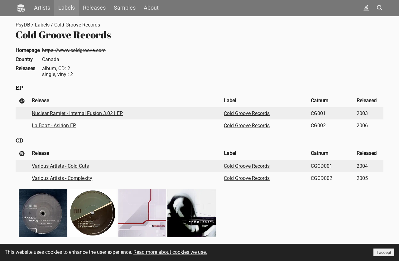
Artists (42, 8)
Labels (66, 8)
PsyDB (23, 25)
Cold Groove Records (247, 113)
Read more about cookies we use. (170, 252)
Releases (94, 8)
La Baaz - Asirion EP (54, 125)
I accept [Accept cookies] (384, 252)
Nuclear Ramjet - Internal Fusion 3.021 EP (77, 113)
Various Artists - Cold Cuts (60, 166)
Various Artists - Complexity (62, 178)
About (151, 8)
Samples (125, 8)
